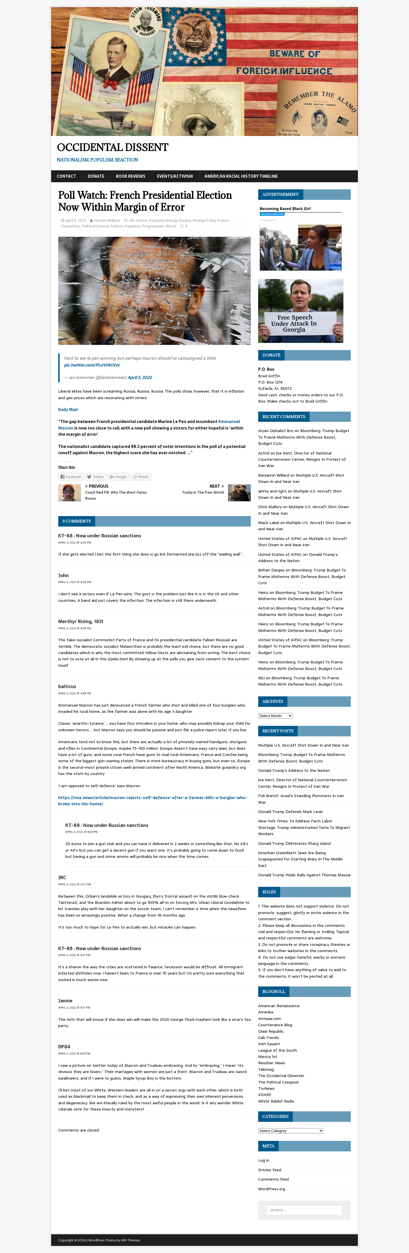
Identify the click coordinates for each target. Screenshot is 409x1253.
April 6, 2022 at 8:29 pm (74, 1053)
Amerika (265, 1012)
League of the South (277, 1050)
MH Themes (130, 1240)
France (223, 220)
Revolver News (271, 1063)
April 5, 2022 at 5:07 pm (74, 884)
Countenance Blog (275, 1025)
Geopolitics (70, 226)
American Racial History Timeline (241, 176)
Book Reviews (130, 176)
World (171, 226)
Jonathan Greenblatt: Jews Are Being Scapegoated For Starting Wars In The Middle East (300, 859)
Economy (156, 220)
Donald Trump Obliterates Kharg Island (294, 843)
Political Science (95, 226)
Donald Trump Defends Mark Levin (290, 811)
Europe (185, 220)
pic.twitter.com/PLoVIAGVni (91, 364)
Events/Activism (175, 176)
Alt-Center (139, 220)
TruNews (266, 1088)
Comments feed (273, 1179)
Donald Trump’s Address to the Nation (298, 557)
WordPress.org (271, 1189)
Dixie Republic (271, 1031)
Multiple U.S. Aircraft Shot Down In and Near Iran (302, 541)
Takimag (266, 1069)
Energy (171, 220)
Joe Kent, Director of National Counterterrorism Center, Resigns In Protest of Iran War (302, 459)
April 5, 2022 (76, 220)
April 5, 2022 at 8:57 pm (74, 955)
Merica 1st (267, 1056)
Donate (96, 176)
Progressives (153, 226)
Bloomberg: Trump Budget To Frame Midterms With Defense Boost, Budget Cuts (303, 437)
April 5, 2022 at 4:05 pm (74, 542)
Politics (117, 226)
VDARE (264, 1094)
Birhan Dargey (271, 570)
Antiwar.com (269, 1018)
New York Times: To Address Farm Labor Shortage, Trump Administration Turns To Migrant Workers (304, 827)
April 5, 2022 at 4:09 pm (74, 582)
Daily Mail (68, 410)
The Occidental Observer (281, 1075)
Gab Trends (268, 1037)
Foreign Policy (204, 220)
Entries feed (269, 1170)
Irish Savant (269, 1044)
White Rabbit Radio (276, 1101)
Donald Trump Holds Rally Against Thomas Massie (304, 875)
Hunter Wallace (107, 220)
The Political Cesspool (278, 1082)
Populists (132, 226)
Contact (66, 176)
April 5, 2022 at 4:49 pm (74, 628)
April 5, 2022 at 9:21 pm (74, 1007)
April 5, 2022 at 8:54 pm (81, 831)
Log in (263, 1160)
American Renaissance (279, 1006)
